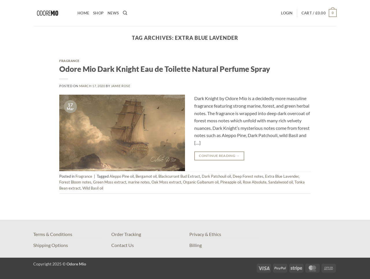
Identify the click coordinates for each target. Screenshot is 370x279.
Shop (98, 13)
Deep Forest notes (248, 176)
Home (83, 13)
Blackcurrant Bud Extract (179, 176)
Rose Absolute (255, 182)
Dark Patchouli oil (216, 176)
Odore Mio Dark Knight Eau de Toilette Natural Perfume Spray (164, 69)
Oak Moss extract (166, 182)
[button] (287, 13)
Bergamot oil (146, 176)
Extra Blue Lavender (282, 176)
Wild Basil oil (92, 188)
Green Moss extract (109, 182)
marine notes (139, 182)
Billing (195, 245)
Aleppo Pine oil (122, 176)
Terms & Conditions (52, 234)
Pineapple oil (230, 182)
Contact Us (122, 245)
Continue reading (219, 155)
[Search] (125, 13)
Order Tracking (126, 234)
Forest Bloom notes (75, 182)
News (113, 13)
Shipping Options (50, 245)
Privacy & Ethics (205, 234)
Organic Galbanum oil (201, 182)
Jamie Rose (120, 86)
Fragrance (69, 61)
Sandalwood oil (280, 182)
